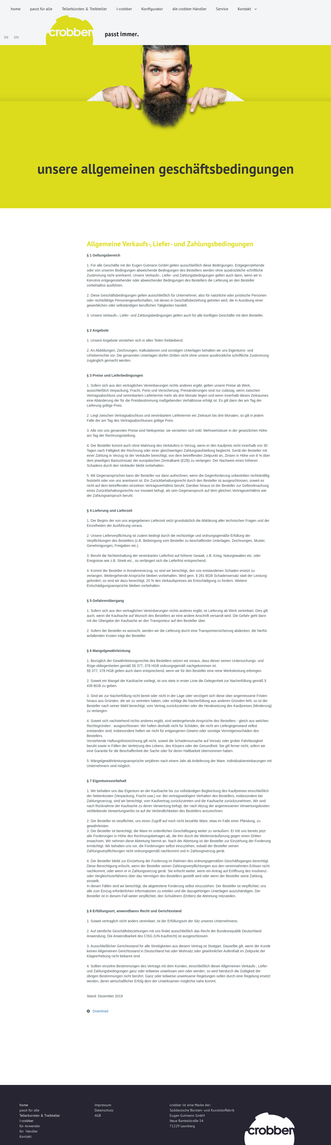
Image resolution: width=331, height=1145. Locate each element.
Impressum (103, 1105)
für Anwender (30, 1126)
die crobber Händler (189, 8)
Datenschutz (104, 1110)
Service (222, 8)
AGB (98, 1115)
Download (100, 1011)
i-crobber (124, 8)
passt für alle (41, 8)
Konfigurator (152, 8)
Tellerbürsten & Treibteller (84, 8)
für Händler (29, 1131)
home (16, 8)
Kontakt (247, 9)
